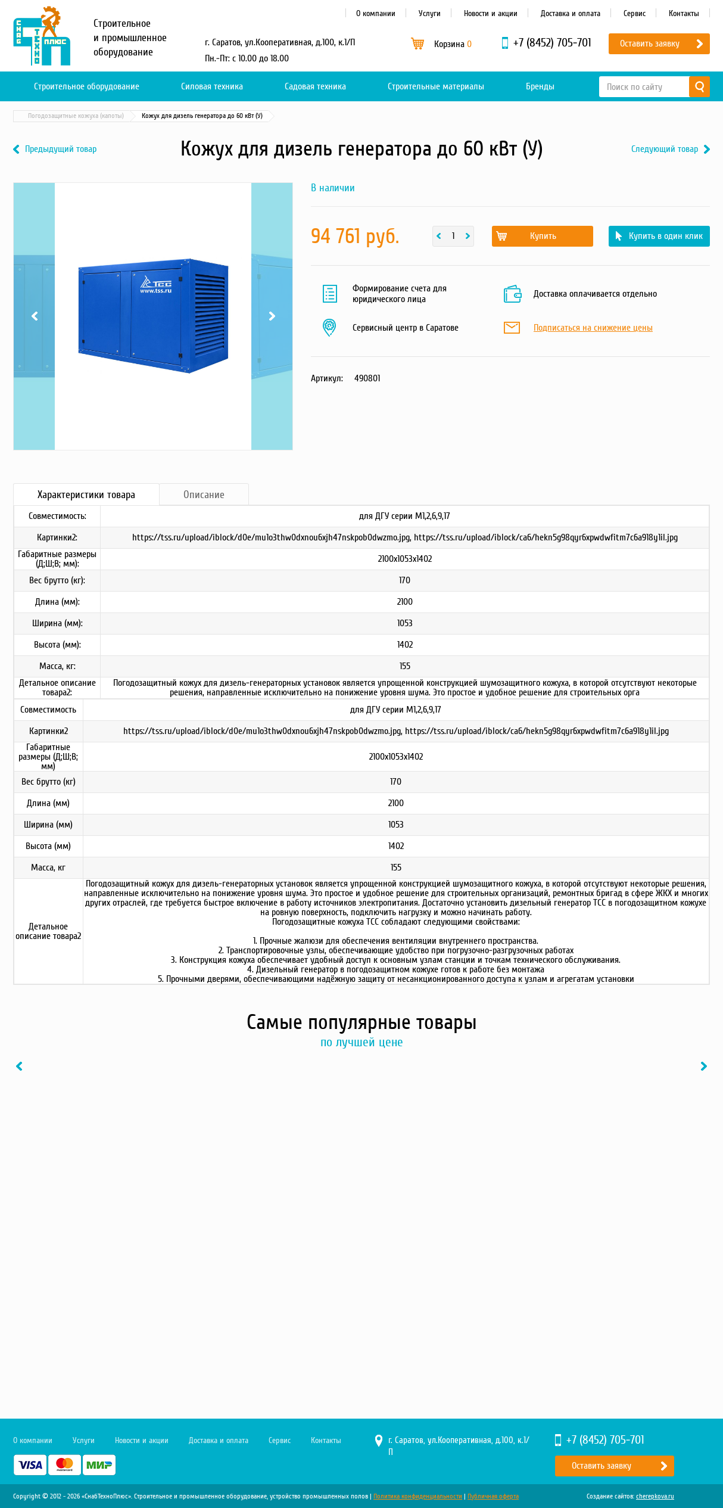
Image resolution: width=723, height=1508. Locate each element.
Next (271, 316)
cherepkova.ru (655, 1496)
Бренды (540, 86)
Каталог (69, 115)
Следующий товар (664, 149)
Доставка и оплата (570, 13)
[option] (93, 1201)
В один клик (138, 1318)
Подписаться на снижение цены (593, 328)
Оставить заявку (650, 43)
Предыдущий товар (60, 149)
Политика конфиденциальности (417, 1496)
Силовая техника (212, 86)
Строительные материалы (436, 86)
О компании (375, 13)
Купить (543, 236)
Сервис (635, 13)
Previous (34, 316)
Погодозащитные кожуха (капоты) (249, 115)
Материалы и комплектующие (140, 115)
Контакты (684, 13)
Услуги (430, 13)
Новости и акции (491, 13)
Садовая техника (315, 86)
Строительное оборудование (86, 86)
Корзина (453, 44)
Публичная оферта (493, 1496)
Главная (30, 115)
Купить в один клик (666, 236)
